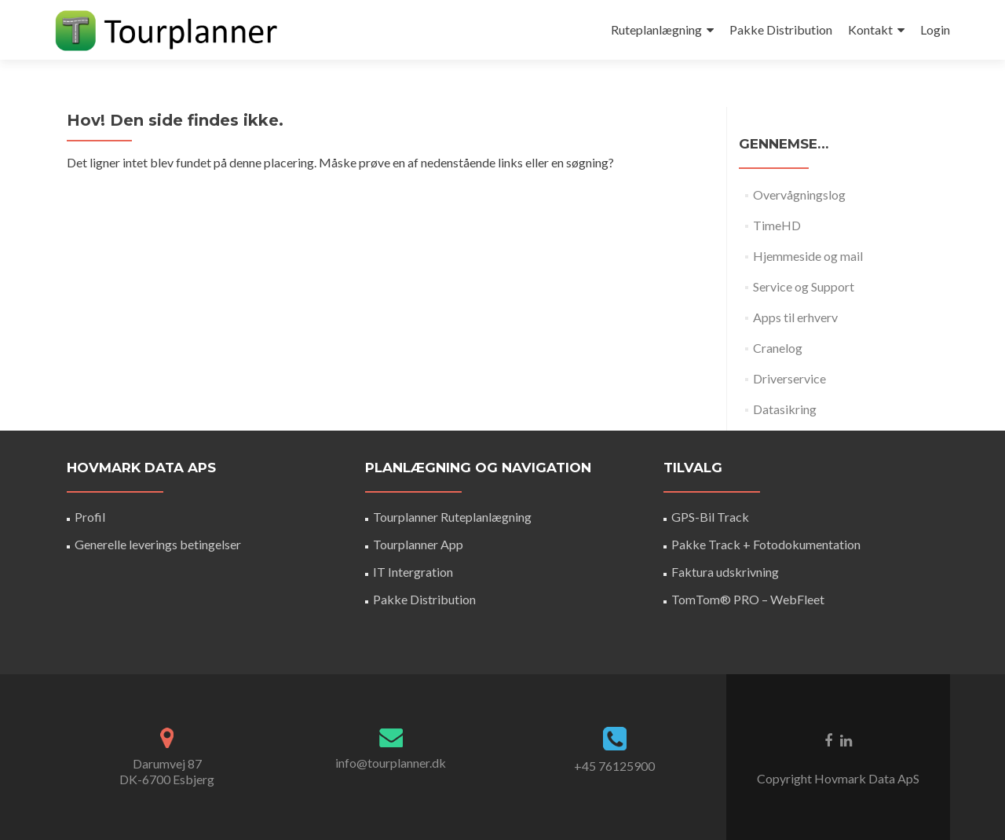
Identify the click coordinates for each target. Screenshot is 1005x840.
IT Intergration (413, 571)
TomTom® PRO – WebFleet (747, 599)
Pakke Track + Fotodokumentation (766, 544)
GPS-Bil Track (710, 516)
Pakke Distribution (780, 29)
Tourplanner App (418, 544)
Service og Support (803, 286)
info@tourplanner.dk (390, 762)
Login (935, 29)
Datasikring (785, 409)
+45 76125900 (614, 765)
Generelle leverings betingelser (158, 544)
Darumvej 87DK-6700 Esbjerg (166, 771)
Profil (90, 516)
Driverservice (789, 378)
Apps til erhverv (795, 317)
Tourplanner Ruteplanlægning (452, 516)
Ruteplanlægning (656, 29)
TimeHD (777, 225)
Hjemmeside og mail (808, 255)
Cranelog (777, 347)
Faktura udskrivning (725, 571)
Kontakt (870, 29)
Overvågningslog (799, 194)
